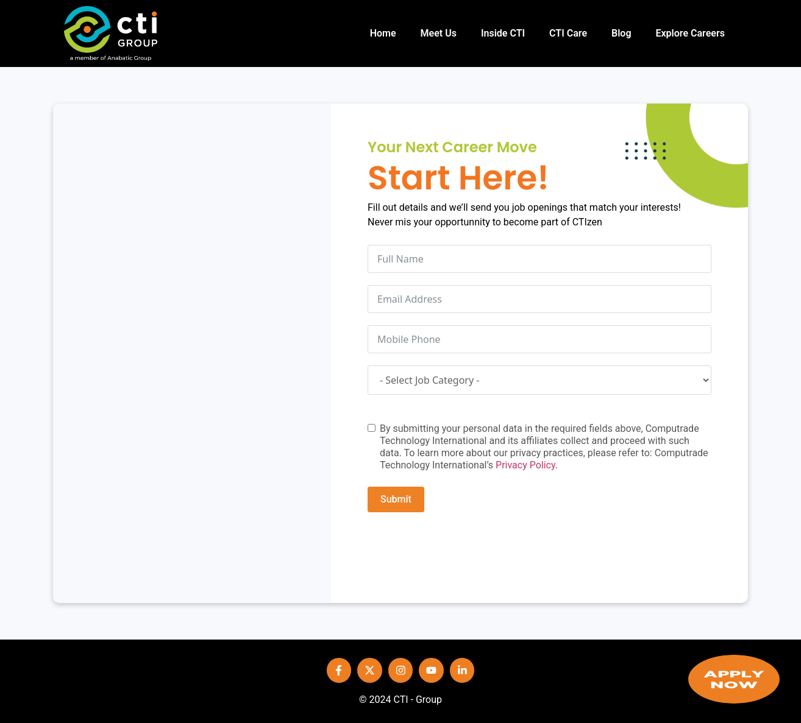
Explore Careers (689, 33)
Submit (395, 499)
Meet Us (439, 33)
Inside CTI (503, 33)
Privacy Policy (525, 465)
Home (383, 33)
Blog (621, 33)
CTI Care (568, 33)
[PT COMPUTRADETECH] (192, 353)
